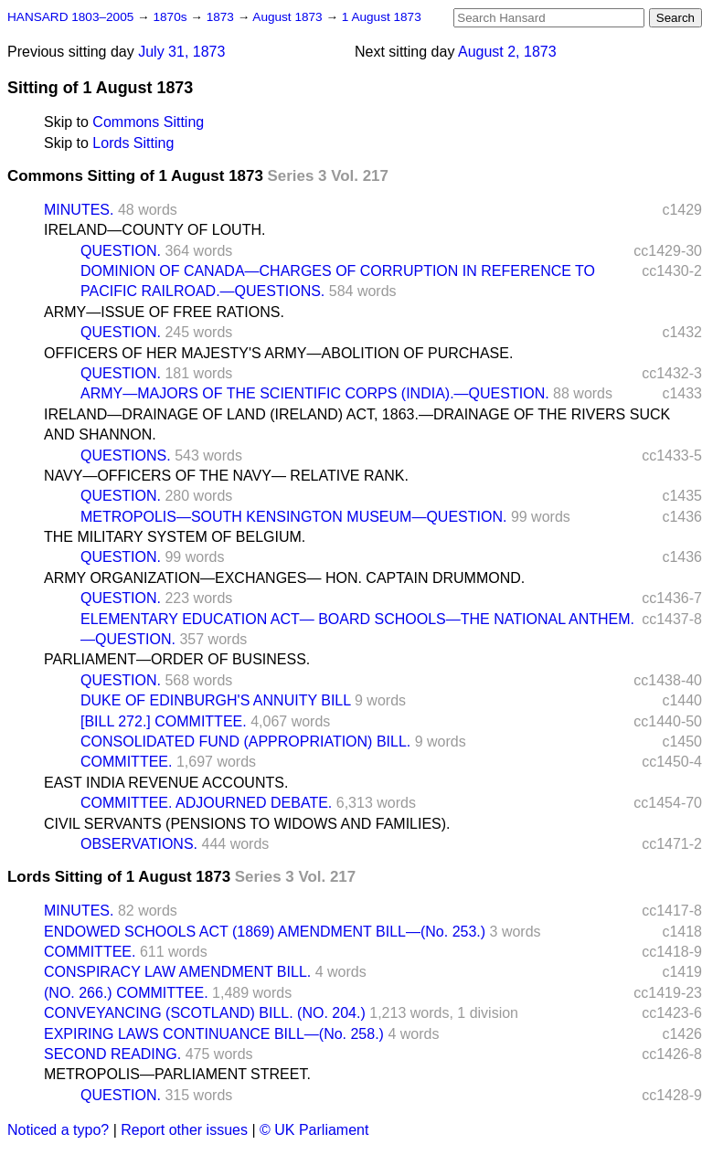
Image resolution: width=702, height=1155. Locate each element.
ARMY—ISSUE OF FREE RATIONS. (164, 312)
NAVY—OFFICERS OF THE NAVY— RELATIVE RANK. (226, 475)
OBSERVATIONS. (138, 844)
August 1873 (288, 17)
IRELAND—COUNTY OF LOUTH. (154, 230)
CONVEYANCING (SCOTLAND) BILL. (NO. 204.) (205, 1013)
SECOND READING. (112, 1054)
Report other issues (184, 1130)
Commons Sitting (148, 122)
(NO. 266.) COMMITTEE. (126, 993)
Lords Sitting (133, 143)
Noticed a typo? (58, 1130)
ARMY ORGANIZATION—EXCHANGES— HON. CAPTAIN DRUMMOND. (284, 578)
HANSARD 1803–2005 (70, 17)
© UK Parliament (314, 1130)
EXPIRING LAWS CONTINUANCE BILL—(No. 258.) (214, 1034)
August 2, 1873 (507, 51)
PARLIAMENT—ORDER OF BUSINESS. (177, 659)
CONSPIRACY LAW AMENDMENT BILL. (177, 972)
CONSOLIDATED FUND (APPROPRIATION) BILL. (245, 741)
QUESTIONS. (125, 455)
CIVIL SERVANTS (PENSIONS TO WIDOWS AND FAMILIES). (247, 824)
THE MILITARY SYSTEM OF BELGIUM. (174, 537)
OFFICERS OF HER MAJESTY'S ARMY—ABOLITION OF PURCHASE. (278, 353)
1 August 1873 (381, 17)
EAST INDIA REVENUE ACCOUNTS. (166, 782)
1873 (222, 17)
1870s (171, 17)
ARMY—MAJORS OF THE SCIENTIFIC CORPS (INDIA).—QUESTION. (314, 393)
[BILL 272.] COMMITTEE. (163, 721)
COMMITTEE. (126, 761)
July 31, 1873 (181, 51)
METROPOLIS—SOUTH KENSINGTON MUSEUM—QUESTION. (293, 517)
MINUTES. (78, 209)
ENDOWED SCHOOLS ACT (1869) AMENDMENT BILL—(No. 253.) (264, 931)
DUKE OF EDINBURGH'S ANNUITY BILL (215, 700)
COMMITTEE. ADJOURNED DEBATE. (206, 803)
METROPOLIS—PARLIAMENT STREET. (177, 1074)
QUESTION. (120, 251)
